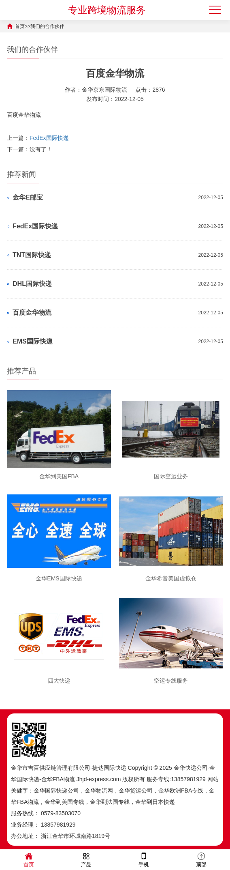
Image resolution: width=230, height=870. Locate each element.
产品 (86, 859)
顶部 (201, 859)
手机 (143, 859)
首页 (20, 26)
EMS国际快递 (33, 341)
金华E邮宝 (28, 197)
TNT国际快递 (32, 254)
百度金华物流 (32, 312)
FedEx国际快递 (49, 138)
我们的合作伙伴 (47, 26)
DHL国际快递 (32, 283)
